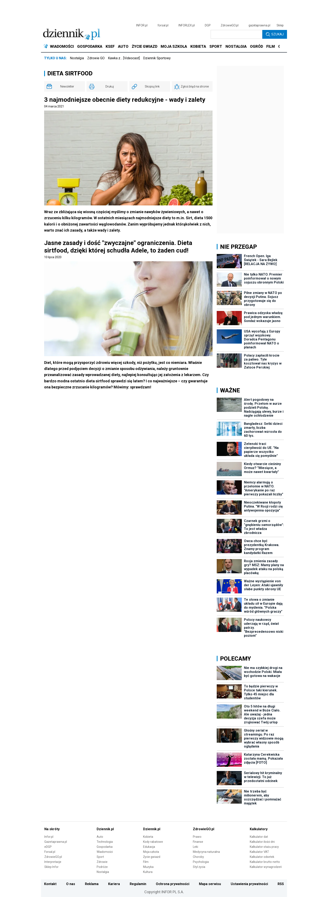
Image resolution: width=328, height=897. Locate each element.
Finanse (198, 841)
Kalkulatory (259, 829)
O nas (70, 884)
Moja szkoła (151, 851)
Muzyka (148, 867)
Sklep (280, 25)
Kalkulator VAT (259, 851)
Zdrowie (102, 861)
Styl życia (199, 867)
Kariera (114, 884)
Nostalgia (77, 58)
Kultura (147, 872)
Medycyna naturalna (206, 851)
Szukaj (275, 34)
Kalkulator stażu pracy (264, 846)
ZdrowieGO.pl (229, 25)
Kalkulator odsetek (262, 856)
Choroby (198, 856)
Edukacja (149, 846)
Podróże (102, 867)
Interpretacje (52, 861)
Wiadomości (105, 851)
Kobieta (148, 836)
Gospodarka (105, 846)
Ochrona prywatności (172, 884)
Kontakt (50, 884)
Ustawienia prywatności (249, 884)
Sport (100, 856)
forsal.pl (163, 25)
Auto (100, 836)
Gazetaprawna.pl (55, 841)
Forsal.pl (49, 851)
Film (146, 861)
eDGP (48, 846)
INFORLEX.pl (186, 25)
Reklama (92, 884)
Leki (195, 846)
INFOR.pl (141, 25)
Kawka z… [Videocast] (124, 58)
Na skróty (52, 829)
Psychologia (201, 861)
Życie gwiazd (151, 856)
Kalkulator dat (259, 836)
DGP (208, 25)
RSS (281, 884)
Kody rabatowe (153, 841)
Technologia (105, 841)
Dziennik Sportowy (157, 58)
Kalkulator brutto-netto (265, 861)
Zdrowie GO (96, 58)
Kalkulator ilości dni (262, 841)
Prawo (197, 836)
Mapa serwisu (210, 884)
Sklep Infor (51, 867)
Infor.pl (48, 836)
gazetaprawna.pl (259, 25)
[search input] (236, 34)
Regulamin (138, 884)
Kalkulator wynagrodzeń (266, 867)
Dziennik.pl (105, 829)
